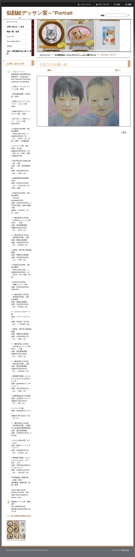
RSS (118, 4)
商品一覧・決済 (13, 32)
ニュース (10, 36)
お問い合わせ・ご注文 (15, 27)
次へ (117, 70)
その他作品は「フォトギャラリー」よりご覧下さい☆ (75, 55)
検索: (103, 15)
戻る (124, 132)
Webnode (125, 550)
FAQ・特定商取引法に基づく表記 (19, 52)
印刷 (129, 4)
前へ (50, 70)
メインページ (45, 55)
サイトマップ (103, 4)
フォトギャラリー (14, 41)
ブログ (9, 46)
